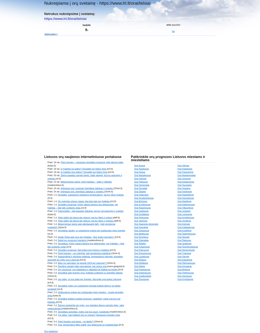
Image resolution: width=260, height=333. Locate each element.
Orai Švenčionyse (142, 253)
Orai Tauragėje (184, 185)
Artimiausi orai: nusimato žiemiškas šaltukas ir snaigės (86, 188)
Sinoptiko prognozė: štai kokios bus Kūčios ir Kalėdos (84, 250)
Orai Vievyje (183, 256)
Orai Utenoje (140, 178)
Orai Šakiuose (184, 240)
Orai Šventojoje (141, 279)
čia (173, 31)
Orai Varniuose (184, 276)
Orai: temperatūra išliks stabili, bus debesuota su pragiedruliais (88, 325)
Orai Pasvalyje (141, 227)
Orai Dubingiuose (142, 273)
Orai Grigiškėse (141, 214)
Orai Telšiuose (141, 182)
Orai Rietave (140, 260)
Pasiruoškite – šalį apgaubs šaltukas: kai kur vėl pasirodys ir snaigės (91, 211)
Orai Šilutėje (140, 191)
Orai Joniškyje (184, 221)
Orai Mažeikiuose (142, 175)
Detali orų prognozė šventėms (72, 240)
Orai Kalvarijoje (184, 260)
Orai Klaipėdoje (184, 169)
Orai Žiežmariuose (186, 263)
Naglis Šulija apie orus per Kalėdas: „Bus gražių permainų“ (86, 237)
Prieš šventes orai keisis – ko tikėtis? (76, 321)
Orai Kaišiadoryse (186, 227)
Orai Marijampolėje (186, 175)
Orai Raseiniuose (142, 208)
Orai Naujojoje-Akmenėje (146, 224)
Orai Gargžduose (185, 198)
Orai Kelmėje (183, 224)
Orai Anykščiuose (185, 217)
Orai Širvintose (141, 237)
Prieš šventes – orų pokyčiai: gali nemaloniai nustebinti (84, 253)
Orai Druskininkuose (144, 198)
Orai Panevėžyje (185, 172)
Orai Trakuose (184, 253)
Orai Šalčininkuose (186, 234)
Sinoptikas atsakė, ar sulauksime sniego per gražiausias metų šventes (91, 230)
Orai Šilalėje (140, 243)
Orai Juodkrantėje (142, 276)
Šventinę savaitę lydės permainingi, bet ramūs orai (82, 266)
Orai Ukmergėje (141, 185)
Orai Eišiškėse (141, 263)
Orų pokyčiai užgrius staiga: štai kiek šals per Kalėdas (84, 201)
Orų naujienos (51, 331)
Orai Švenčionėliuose (187, 247)
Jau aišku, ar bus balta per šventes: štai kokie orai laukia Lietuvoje (89, 279)
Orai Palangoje (141, 195)
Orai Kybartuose (142, 247)
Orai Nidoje (139, 266)
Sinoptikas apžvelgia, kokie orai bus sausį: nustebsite (83, 312)
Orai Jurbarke (184, 211)
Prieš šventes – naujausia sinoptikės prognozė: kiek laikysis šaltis (92, 162)
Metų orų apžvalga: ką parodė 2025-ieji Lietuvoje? (82, 263)
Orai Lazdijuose (141, 256)
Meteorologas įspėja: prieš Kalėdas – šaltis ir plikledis (86, 182)
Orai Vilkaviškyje (185, 208)
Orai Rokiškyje (184, 201)
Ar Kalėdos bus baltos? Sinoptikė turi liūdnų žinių (84, 172)
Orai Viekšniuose (185, 273)
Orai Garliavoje (141, 211)
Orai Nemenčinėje (186, 250)
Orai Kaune (139, 165)
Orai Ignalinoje (184, 243)
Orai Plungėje (140, 188)
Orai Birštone (183, 269)
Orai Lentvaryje (184, 214)
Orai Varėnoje (140, 221)
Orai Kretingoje (184, 191)
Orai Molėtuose (141, 234)
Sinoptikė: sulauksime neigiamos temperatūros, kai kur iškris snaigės (91, 195)
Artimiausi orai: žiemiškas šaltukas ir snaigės (82, 191)
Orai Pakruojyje (141, 250)
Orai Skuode (183, 237)
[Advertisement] (71, 90)
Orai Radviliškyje (185, 195)
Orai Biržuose (140, 201)
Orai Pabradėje (141, 240)
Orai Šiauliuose (141, 169)
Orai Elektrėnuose (186, 204)
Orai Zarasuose (141, 230)
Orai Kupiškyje (184, 230)
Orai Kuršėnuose (142, 204)
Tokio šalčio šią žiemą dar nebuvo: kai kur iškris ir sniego (85, 217)
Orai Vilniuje (183, 165)
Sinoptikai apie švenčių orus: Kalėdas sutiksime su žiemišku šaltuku (90, 273)
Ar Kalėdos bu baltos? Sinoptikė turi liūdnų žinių (83, 169)
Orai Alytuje (139, 172)
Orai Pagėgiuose (142, 269)
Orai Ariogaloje (184, 266)
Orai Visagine (183, 188)
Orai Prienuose (141, 217)
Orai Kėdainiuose (185, 182)
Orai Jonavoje (184, 178)
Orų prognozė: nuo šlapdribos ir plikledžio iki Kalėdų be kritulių (88, 269)
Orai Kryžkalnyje (185, 279)
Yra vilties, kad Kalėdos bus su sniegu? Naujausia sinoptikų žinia (89, 315)
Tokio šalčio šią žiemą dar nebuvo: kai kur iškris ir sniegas (86, 221)
